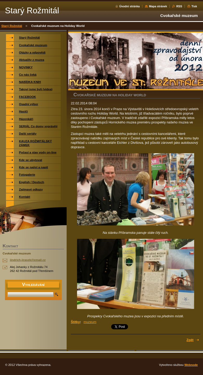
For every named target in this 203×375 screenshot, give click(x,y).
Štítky (75, 322)
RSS (179, 6)
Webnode (191, 364)
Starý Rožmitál (11, 25)
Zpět (190, 340)
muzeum (90, 322)
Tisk (194, 6)
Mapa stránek (158, 6)
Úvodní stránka (129, 6)
